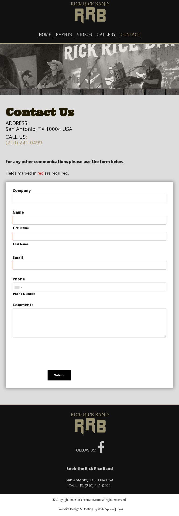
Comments (23, 304)
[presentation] (48, 354)
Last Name (21, 244)
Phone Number (24, 293)
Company (22, 190)
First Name (21, 227)
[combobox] (18, 287)
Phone (19, 279)
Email (18, 257)
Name (18, 212)
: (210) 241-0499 (24, 139)
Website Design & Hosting (76, 509)
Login (121, 509)
